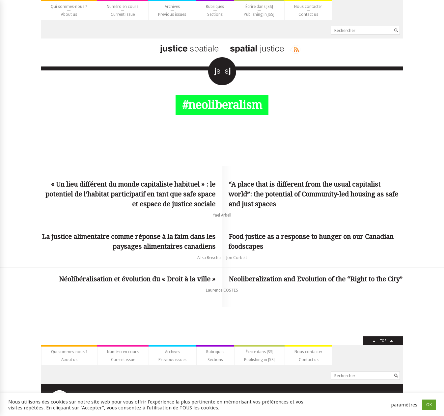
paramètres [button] (404, 405)
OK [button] (429, 404)
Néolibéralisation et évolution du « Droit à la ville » (137, 279)
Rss (295, 49)
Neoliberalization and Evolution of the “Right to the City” (315, 279)
